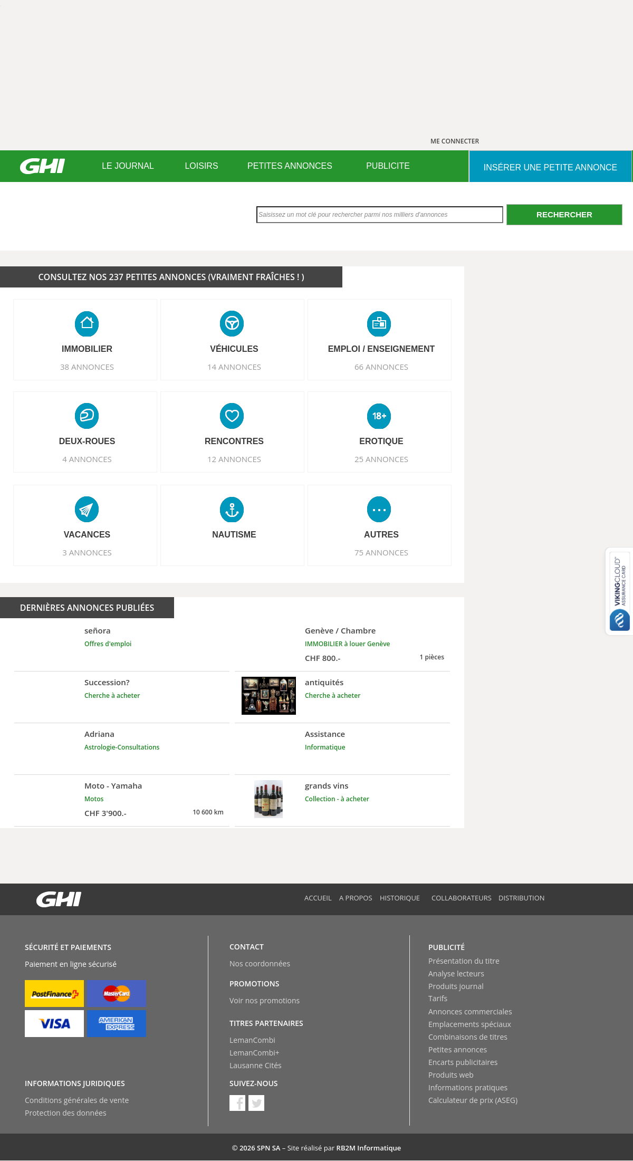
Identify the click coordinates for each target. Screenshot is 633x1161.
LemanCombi (252, 1040)
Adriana (99, 733)
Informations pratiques (467, 1087)
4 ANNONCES (87, 459)
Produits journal (456, 986)
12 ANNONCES (234, 459)
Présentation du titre (464, 961)
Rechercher (564, 214)
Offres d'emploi (107, 643)
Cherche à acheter (112, 695)
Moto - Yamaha (113, 785)
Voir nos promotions (264, 1000)
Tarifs (437, 998)
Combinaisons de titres (467, 1037)
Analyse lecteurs (456, 973)
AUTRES (381, 534)
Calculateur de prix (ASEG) (472, 1100)
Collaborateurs (461, 898)
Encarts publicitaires (462, 1062)
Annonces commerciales (470, 1011)
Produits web (451, 1075)
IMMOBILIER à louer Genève (347, 643)
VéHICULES (234, 348)
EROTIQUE (381, 441)
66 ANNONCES (381, 366)
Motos (93, 798)
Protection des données (66, 1113)
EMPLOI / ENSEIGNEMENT (381, 348)
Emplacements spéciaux (469, 1024)
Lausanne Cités (255, 1065)
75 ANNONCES (381, 552)
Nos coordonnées (259, 963)
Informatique (325, 747)
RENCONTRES (234, 441)
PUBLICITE (388, 165)
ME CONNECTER (454, 141)
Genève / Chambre (340, 630)
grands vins (327, 785)
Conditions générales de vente (77, 1100)
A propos (355, 898)
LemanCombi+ (254, 1053)
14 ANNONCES (234, 366)
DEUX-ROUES (87, 441)
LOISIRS (201, 165)
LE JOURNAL (128, 165)
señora (97, 630)
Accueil (318, 898)
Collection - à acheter (337, 798)
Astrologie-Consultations (121, 747)
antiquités (324, 682)
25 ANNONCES (381, 459)
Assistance (325, 733)
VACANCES (87, 534)
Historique (400, 898)
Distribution (521, 898)
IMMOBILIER (87, 348)
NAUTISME (234, 534)
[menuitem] (128, 166)
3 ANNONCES (87, 552)
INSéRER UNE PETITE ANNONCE (550, 167)
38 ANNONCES (87, 366)
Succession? (107, 682)
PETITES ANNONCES (289, 165)
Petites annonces (457, 1049)
